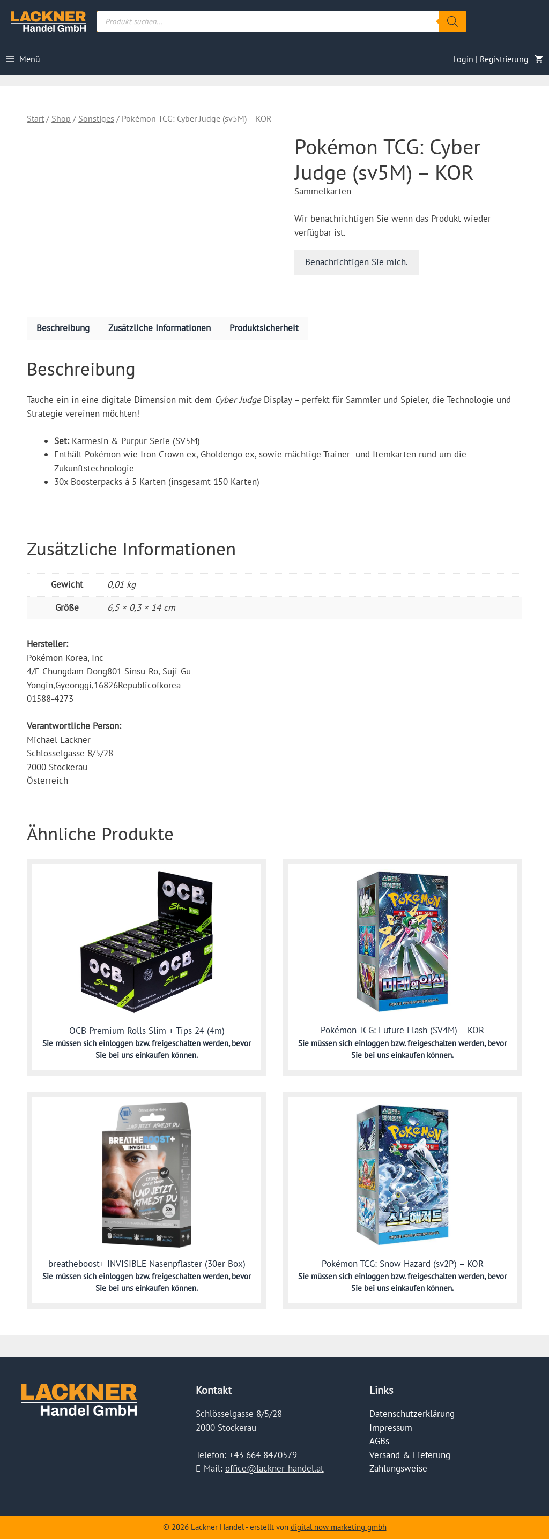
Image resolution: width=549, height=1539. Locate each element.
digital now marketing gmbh (339, 1527)
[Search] (452, 21)
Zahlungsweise (398, 1468)
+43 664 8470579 (263, 1455)
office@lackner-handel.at (274, 1468)
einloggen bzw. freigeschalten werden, (165, 1043)
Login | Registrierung (491, 59)
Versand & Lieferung (409, 1455)
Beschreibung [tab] (63, 328)
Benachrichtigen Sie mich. (356, 262)
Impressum (390, 1427)
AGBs (379, 1441)
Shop (61, 118)
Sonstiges (96, 118)
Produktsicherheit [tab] (264, 328)
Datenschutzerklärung (412, 1414)
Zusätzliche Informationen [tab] (159, 328)
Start (35, 118)
